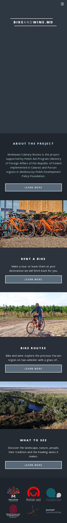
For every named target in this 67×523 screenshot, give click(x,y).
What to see (33, 98)
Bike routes (33, 87)
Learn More (33, 187)
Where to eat (33, 110)
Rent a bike (33, 75)
